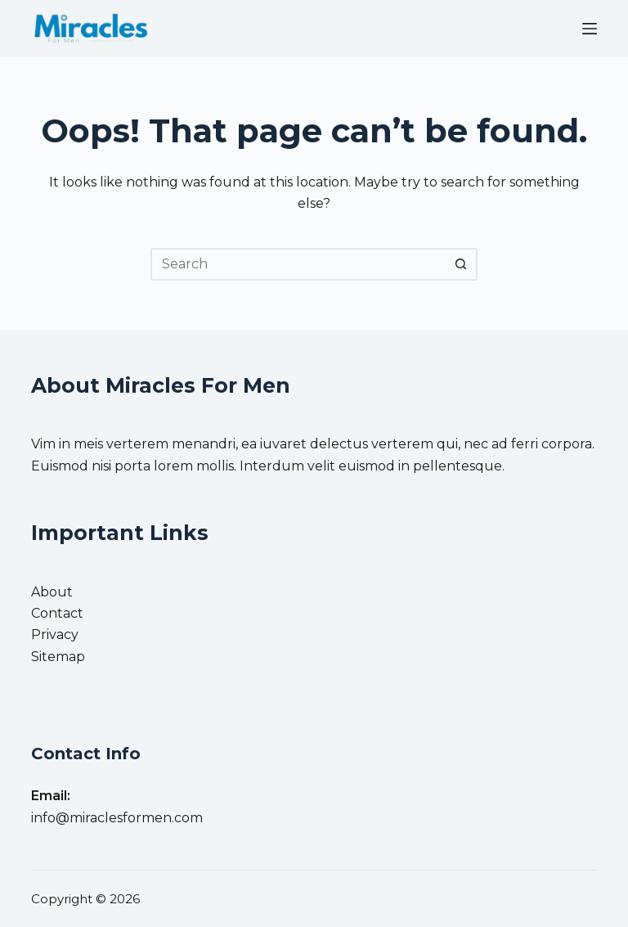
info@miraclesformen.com (117, 818)
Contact (57, 613)
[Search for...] (297, 264)
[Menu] (589, 28)
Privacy (54, 634)
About (52, 592)
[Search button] (461, 264)
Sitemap (58, 656)
